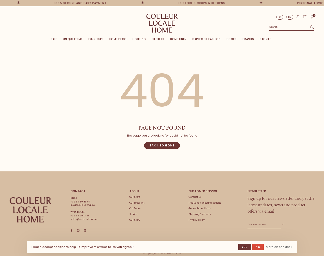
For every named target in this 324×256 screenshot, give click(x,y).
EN (289, 17)
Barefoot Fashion (206, 39)
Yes (245, 247)
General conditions (200, 208)
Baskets (158, 39)
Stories (265, 39)
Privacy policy (197, 220)
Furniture (95, 39)
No (258, 247)
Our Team (135, 208)
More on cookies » (279, 247)
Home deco (118, 39)
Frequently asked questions (205, 202)
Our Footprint (136, 202)
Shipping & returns (200, 214)
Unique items (73, 39)
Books (232, 39)
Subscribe (282, 224)
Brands (248, 39)
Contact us (195, 197)
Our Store (134, 197)
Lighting (139, 39)
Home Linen (178, 39)
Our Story (134, 220)
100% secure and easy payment (80, 3)
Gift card (305, 17)
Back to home (162, 145)
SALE (54, 39)
